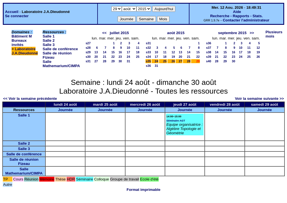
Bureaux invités (19, 42)
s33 (148, 52)
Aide (237, 12)
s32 (148, 47)
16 (120, 52)
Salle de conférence (60, 49)
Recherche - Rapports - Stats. (236, 16)
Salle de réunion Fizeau (24, 161)
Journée (65, 110)
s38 (208, 52)
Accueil (11, 12)
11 (137, 47)
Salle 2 (48, 40)
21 (104, 56)
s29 (88, 52)
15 (113, 52)
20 (96, 56)
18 (137, 52)
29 (113, 61)
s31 (88, 61)
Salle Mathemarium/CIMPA (61, 63)
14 (104, 52)
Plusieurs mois (274, 34)
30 (120, 61)
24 (128, 56)
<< (104, 33)
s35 (148, 61)
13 (96, 52)
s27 (88, 43)
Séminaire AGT (175, 120)
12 (173, 52)
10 (128, 47)
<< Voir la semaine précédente (30, 98)
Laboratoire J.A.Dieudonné (25, 51)
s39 (208, 56)
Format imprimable (143, 189)
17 (128, 52)
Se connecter (17, 16)
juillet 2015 (119, 33)
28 (104, 61)
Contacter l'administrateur (246, 20)
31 (128, 61)
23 (120, 56)
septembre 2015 (232, 33)
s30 (88, 56)
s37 (208, 47)
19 (173, 56)
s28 (88, 47)
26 (173, 61)
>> (252, 33)
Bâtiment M (22, 36)
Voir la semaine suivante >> (259, 98)
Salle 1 (48, 36)
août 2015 (176, 33)
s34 (148, 56)
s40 (208, 61)
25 (137, 56)
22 (113, 56)
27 (96, 61)
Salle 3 (48, 45)
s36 (148, 65)
